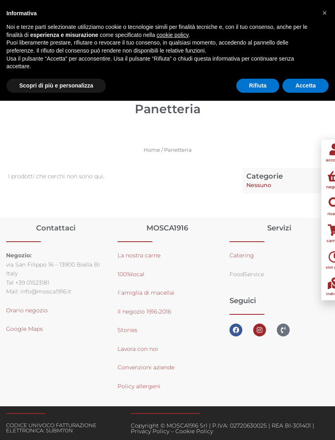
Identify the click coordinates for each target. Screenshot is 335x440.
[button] (324, 12)
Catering (241, 255)
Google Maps (24, 329)
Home (152, 150)
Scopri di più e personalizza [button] (56, 85)
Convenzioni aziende (146, 367)
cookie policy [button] (172, 35)
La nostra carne (140, 255)
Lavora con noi (138, 349)
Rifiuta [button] (258, 85)
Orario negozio (27, 310)
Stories (127, 330)
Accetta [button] (305, 85)
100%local (131, 274)
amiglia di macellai (148, 292)
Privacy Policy (150, 431)
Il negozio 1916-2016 (144, 311)
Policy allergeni (139, 386)
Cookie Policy (194, 431)
